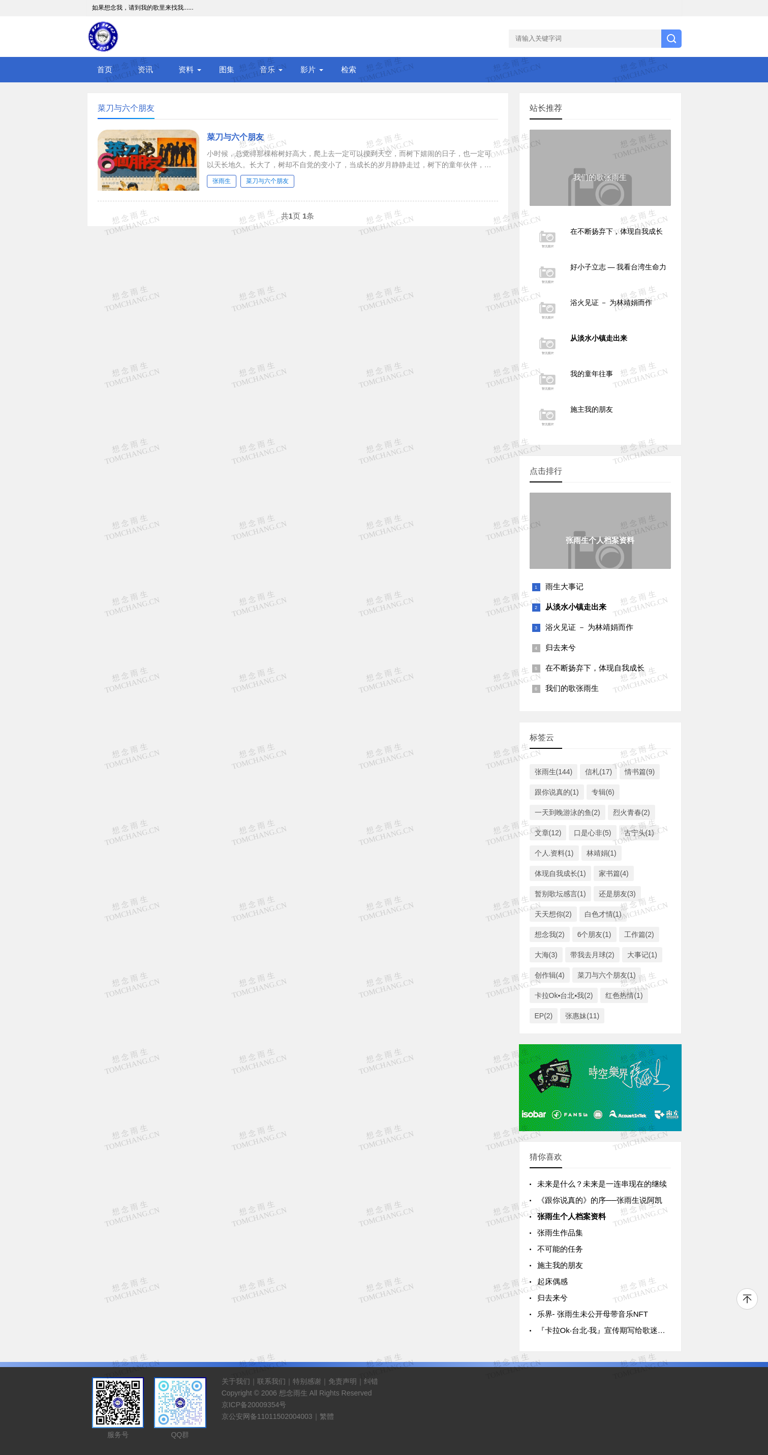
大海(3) (546, 955)
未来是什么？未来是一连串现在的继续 (602, 1183)
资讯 (145, 69)
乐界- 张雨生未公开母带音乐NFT (592, 1314)
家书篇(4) (614, 873)
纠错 (371, 1381)
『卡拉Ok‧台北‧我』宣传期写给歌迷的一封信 (612, 1330)
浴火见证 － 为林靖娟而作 (589, 627)
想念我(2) (550, 934)
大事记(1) (642, 955)
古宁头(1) (639, 833)
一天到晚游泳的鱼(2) (567, 812)
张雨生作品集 (560, 1232)
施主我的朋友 (560, 1265)
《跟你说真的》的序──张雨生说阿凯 (599, 1200)
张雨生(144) (554, 772)
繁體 (327, 1416)
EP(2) (544, 1016)
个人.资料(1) (554, 853)
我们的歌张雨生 (572, 688)
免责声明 (342, 1381)
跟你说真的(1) (557, 792)
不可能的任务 (560, 1249)
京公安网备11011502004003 (267, 1416)
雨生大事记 (564, 586)
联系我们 (271, 1381)
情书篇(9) (640, 772)
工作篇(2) (639, 934)
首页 (104, 69)
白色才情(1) (603, 914)
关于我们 (236, 1381)
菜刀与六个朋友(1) (606, 975)
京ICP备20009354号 (254, 1405)
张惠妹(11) (582, 1016)
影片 (308, 69)
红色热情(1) (623, 995)
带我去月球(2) (592, 955)
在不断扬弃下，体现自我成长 (594, 667)
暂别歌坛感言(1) (560, 894)
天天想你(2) (553, 914)
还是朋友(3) (617, 894)
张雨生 (221, 181)
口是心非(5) (592, 833)
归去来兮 (560, 647)
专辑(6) (603, 792)
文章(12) (548, 833)
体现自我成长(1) (560, 873)
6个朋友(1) (594, 934)
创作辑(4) (550, 975)
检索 (348, 69)
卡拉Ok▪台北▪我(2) (564, 995)
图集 (226, 69)
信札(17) (598, 772)
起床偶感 (552, 1281)
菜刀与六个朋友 (235, 137)
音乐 (267, 69)
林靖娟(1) (602, 853)
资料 (186, 69)
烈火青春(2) (631, 812)
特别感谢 (307, 1381)
